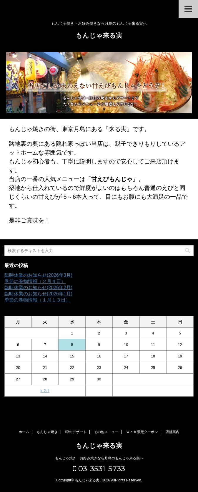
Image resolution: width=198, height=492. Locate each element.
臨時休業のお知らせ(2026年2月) (38, 287)
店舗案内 (172, 432)
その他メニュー (106, 432)
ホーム (24, 432)
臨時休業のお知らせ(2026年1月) (38, 293)
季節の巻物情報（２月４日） (35, 281)
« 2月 (45, 390)
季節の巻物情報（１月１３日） (37, 299)
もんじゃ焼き (47, 432)
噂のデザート (75, 432)
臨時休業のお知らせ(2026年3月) (38, 275)
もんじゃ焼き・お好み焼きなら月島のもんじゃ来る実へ (99, 458)
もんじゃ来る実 (99, 36)
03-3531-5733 (99, 468)
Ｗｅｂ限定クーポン (142, 432)
